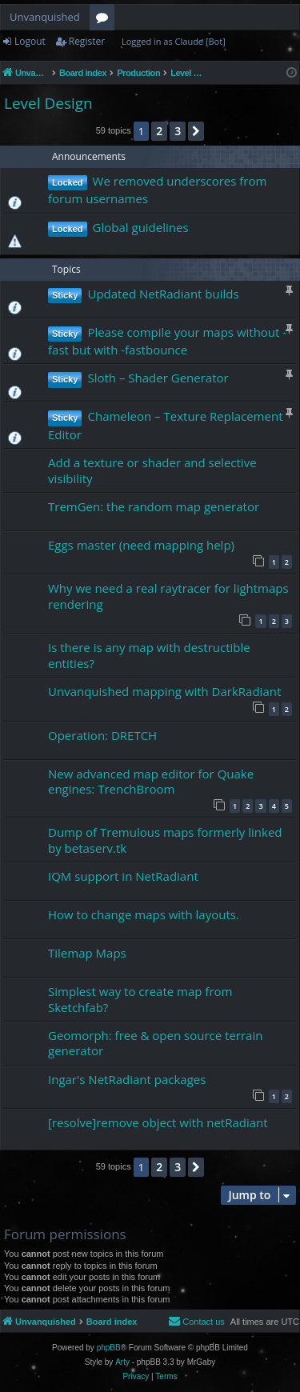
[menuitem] (196, 1321)
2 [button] (159, 130)
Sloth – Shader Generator (157, 378)
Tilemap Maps (87, 953)
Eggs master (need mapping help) (141, 545)
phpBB (109, 1347)
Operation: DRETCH (102, 735)
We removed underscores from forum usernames (157, 189)
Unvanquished (45, 17)
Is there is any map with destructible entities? (149, 654)
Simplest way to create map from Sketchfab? (140, 998)
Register (87, 41)
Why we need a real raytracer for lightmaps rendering (168, 595)
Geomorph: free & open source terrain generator (155, 1042)
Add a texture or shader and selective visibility (152, 470)
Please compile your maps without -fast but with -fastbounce (167, 341)
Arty (122, 1362)
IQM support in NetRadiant (123, 876)
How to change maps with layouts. (143, 914)
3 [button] (177, 130)
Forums (105, 20)
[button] (196, 131)
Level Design (48, 103)
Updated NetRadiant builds (162, 294)
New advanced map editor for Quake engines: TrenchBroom (151, 781)
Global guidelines (141, 227)
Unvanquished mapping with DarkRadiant (164, 691)
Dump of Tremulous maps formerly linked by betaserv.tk (165, 839)
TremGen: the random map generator (153, 506)
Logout (30, 41)
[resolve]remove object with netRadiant (158, 1122)
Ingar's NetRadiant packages (127, 1079)
